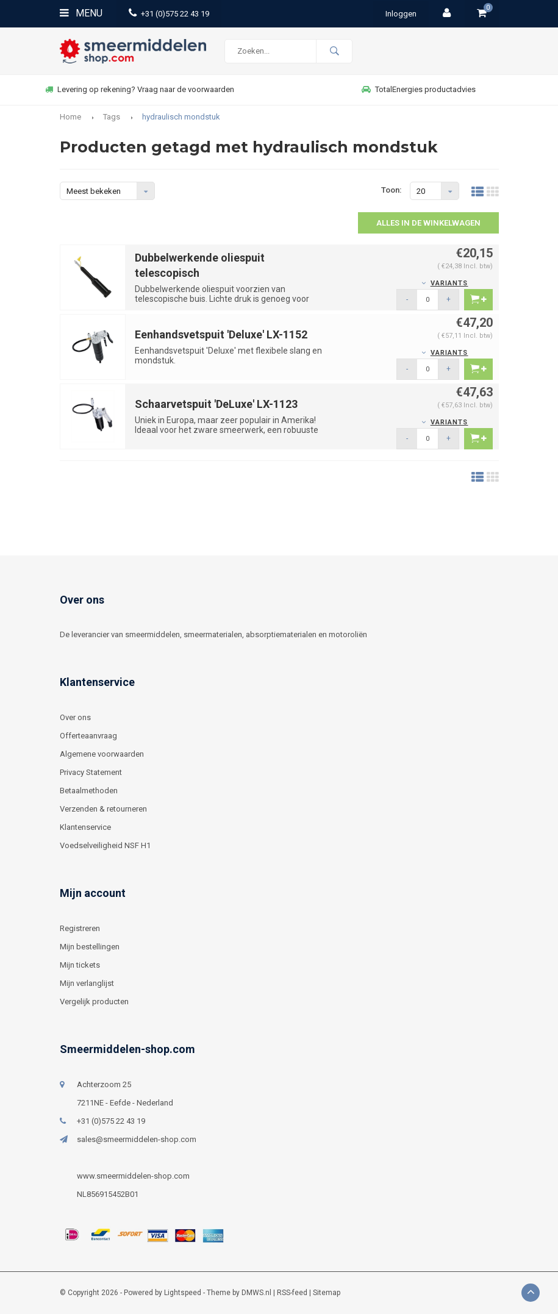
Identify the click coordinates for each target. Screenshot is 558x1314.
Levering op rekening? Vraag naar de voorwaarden (139, 89)
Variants (449, 283)
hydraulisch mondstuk (181, 116)
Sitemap (326, 1292)
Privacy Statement (91, 772)
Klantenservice (85, 827)
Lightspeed (182, 1292)
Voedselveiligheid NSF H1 (105, 845)
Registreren (80, 928)
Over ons (75, 717)
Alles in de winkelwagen (428, 222)
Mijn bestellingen (90, 946)
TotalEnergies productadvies (419, 89)
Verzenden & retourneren (103, 808)
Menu (81, 13)
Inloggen (401, 13)
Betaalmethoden (89, 790)
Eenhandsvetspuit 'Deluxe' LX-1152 (221, 334)
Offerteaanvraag (88, 735)
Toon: (391, 190)
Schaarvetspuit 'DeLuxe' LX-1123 (216, 404)
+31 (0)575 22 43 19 (169, 13)
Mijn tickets (80, 964)
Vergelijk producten (94, 1001)
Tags (111, 116)
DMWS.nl (256, 1292)
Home (70, 116)
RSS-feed (292, 1292)
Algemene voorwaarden (102, 754)
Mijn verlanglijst (87, 983)
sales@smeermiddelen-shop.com (136, 1139)
